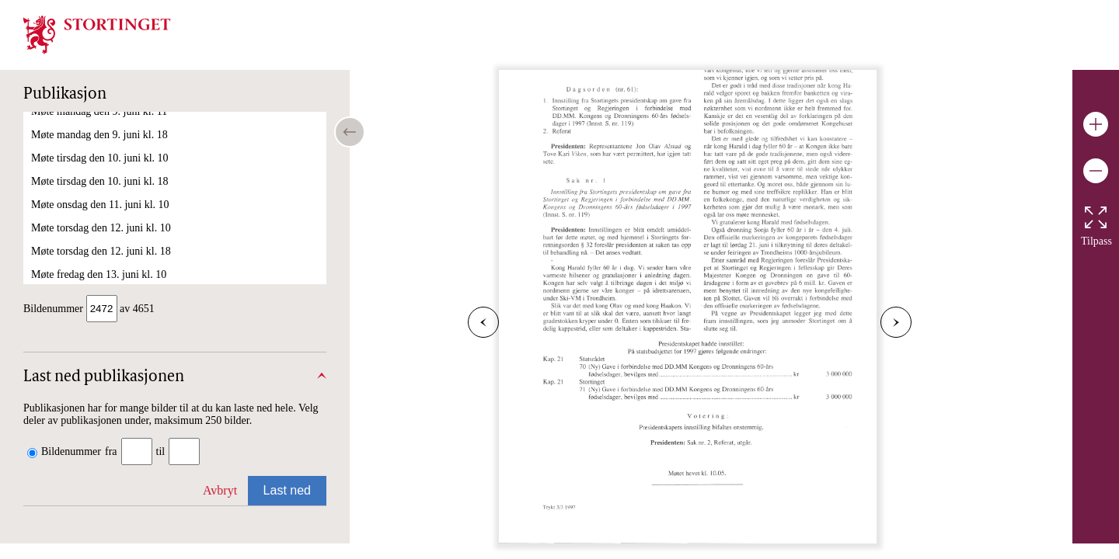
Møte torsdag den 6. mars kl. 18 (100, 264)
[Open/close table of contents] (349, 132)
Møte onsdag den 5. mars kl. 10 (100, 218)
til (161, 447)
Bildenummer (71, 447)
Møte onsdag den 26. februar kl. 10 (107, 171)
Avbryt (220, 485)
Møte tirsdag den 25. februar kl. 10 (107, 148)
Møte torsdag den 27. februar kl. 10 (108, 194)
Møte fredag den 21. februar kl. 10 (106, 124)
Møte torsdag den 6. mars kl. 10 (100, 241)
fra (111, 447)
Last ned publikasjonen (103, 372)
